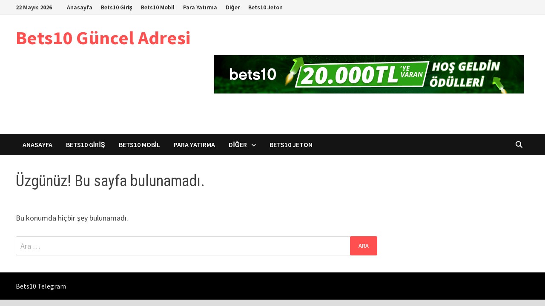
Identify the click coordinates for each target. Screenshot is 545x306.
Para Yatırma (200, 7)
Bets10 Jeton (265, 7)
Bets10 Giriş (116, 7)
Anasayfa (79, 7)
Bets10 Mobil (158, 7)
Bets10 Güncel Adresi (103, 37)
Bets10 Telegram (41, 286)
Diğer (233, 7)
